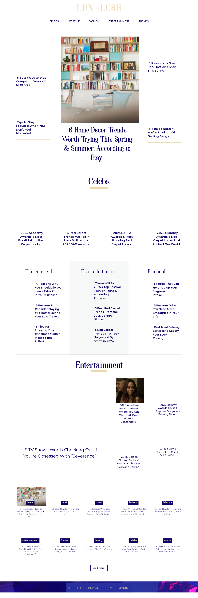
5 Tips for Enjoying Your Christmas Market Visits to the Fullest (48, 333)
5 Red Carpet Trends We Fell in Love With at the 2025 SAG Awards (76, 238)
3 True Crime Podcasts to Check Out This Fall (167, 451)
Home (30, 508)
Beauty (155, 54)
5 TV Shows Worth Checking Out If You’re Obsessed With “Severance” (60, 459)
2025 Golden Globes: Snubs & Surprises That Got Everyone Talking (129, 457)
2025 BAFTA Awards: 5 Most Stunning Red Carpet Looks (122, 238)
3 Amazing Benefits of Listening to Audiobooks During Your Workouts (65, 555)
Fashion (133, 508)
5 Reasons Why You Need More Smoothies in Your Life (165, 311)
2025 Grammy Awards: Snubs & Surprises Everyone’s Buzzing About (168, 409)
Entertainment (30, 546)
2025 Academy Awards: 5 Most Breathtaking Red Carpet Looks (31, 238)
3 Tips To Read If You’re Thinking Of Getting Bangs (161, 132)
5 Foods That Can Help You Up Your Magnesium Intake (165, 289)
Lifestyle (25, 70)
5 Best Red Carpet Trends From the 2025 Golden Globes (106, 314)
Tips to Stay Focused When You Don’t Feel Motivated (30, 127)
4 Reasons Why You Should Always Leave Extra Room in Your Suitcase (47, 289)
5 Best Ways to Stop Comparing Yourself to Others (31, 81)
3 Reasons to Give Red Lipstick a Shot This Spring (162, 66)
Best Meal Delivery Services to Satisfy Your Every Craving (166, 332)
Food (64, 508)
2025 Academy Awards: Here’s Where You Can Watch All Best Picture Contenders (128, 411)
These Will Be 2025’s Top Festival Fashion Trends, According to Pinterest (107, 291)
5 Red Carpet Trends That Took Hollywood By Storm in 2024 (106, 335)
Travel (99, 508)
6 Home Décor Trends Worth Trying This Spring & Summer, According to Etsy (97, 145)
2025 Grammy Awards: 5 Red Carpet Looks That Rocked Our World (166, 238)
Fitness (65, 546)
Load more (98, 573)
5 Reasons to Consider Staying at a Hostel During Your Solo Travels (48, 311)
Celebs (133, 546)
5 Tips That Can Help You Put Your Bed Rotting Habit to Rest (167, 517)
